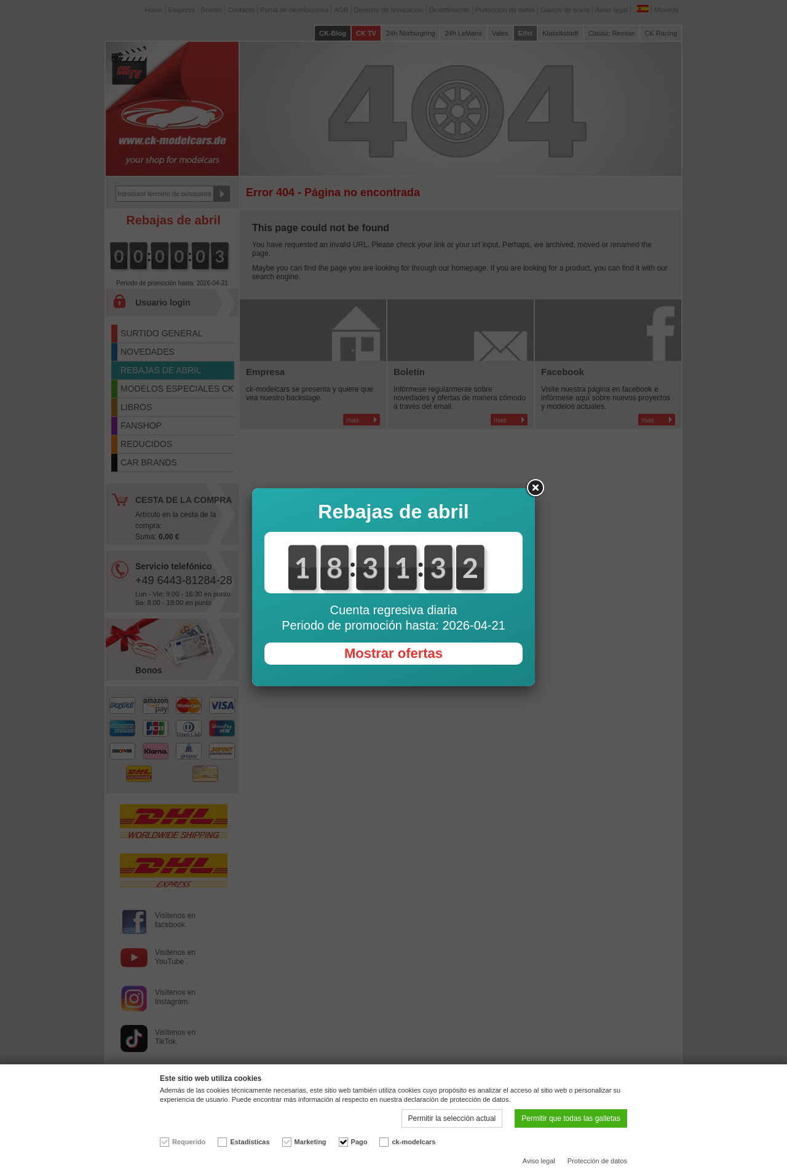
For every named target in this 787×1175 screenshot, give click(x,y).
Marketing (310, 1141)
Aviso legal (539, 1161)
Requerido (188, 1141)
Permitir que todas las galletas (570, 1118)
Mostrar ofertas (393, 653)
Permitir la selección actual (452, 1118)
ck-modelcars (413, 1141)
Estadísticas (249, 1141)
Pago (359, 1141)
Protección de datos (597, 1161)
